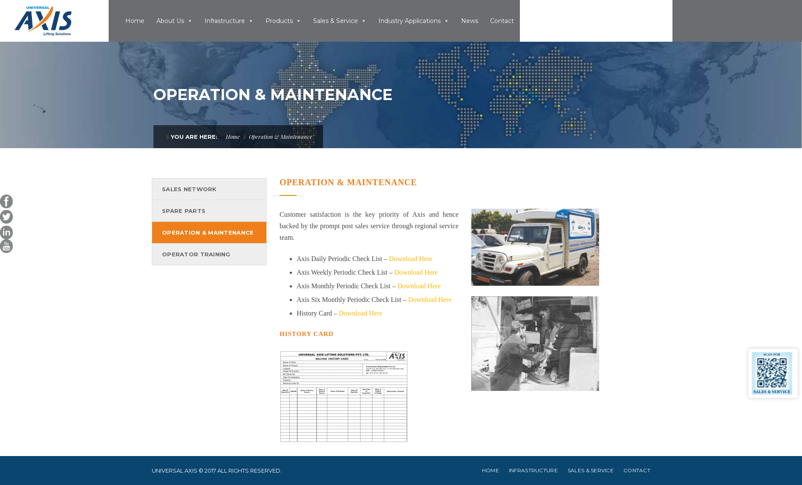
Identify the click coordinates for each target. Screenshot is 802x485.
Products (279, 21)
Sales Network (189, 189)
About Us (170, 21)
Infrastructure (225, 21)
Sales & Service (335, 21)
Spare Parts (183, 210)
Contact (502, 21)
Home (134, 21)
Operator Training (196, 254)
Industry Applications (409, 21)
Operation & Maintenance (208, 232)
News (469, 21)
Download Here (411, 258)
